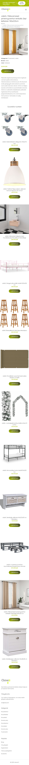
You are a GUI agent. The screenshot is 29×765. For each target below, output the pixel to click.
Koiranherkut (4, 723)
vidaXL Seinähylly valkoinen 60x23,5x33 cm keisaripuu (14, 518)
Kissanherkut (4, 711)
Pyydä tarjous (22, 3)
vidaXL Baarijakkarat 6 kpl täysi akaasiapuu (14, 330)
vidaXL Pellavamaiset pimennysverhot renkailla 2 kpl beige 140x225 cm (14, 612)
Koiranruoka (4, 729)
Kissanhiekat (4, 714)
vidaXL (17, 58)
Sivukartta (4, 753)
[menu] (26, 9)
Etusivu (3, 23)
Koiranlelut (4, 726)
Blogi (2, 742)
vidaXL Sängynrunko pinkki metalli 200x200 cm (14, 284)
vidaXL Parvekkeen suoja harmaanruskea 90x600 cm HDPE (14, 376)
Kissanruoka (4, 720)
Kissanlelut (4, 717)
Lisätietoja (7, 71)
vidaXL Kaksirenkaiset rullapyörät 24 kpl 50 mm (14, 142)
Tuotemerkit (11, 58)
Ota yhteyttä (4, 745)
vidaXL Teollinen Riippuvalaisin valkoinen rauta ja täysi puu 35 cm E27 (14, 189)
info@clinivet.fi (5, 702)
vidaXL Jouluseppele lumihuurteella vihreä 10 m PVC (14, 424)
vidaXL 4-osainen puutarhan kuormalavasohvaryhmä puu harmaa (14, 565)
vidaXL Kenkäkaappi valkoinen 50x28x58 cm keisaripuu (14, 659)
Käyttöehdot (4, 748)
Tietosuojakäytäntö (6, 751)
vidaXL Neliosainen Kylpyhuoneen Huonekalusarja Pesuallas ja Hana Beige (14, 237)
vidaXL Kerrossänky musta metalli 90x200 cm (14, 471)
